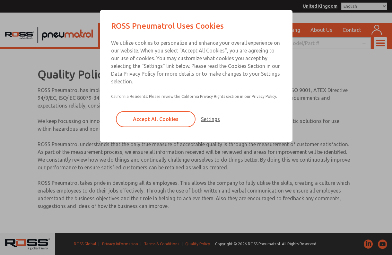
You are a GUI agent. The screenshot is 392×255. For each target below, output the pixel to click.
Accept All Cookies (156, 119)
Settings (210, 119)
